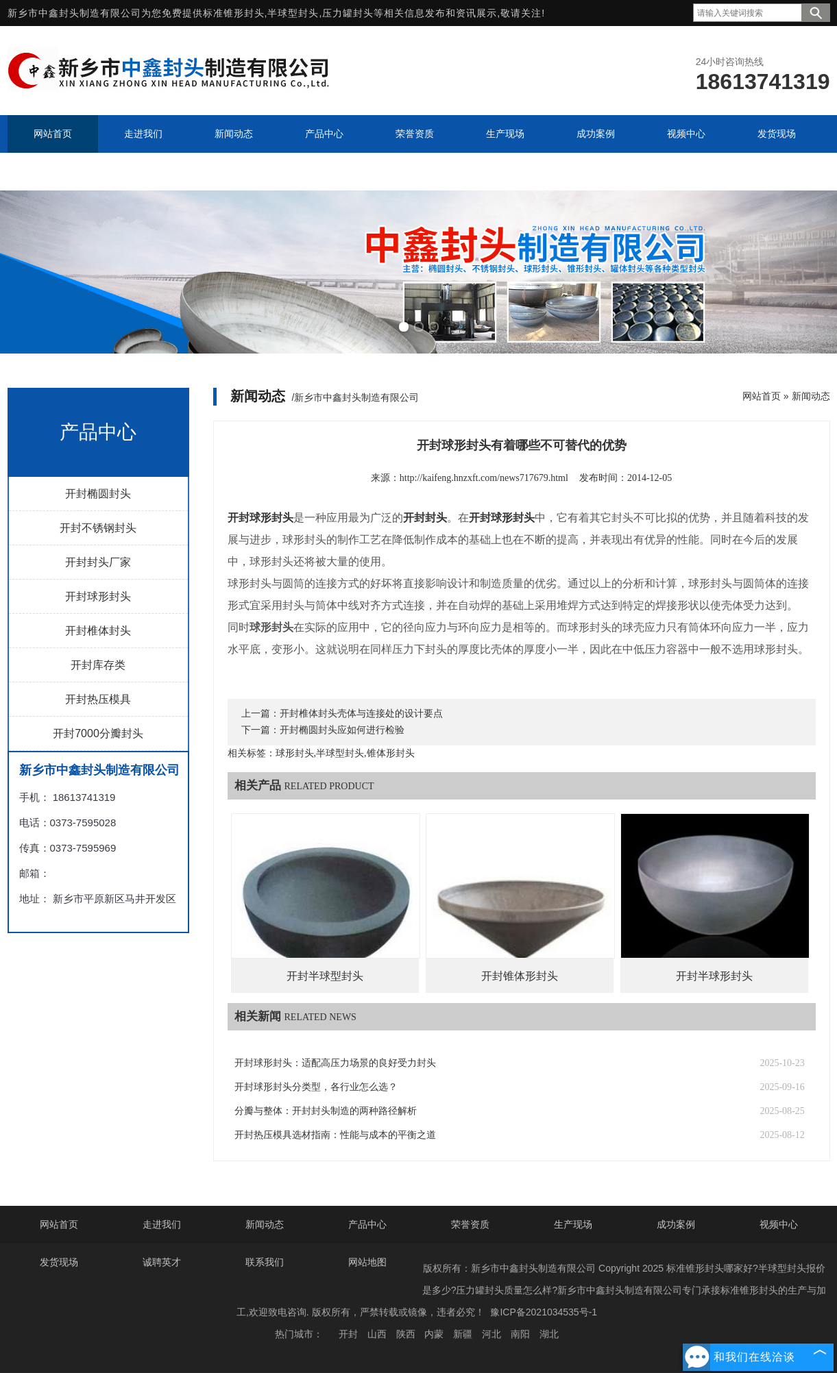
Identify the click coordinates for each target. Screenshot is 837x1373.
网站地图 (367, 1262)
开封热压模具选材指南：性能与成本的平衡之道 (335, 1135)
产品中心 (367, 1224)
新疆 (462, 1333)
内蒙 (434, 1333)
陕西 (405, 1333)
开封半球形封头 (714, 976)
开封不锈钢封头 (98, 528)
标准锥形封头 (234, 13)
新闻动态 (811, 396)
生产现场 (573, 1224)
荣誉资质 (470, 1224)
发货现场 (59, 1262)
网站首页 (761, 396)
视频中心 (779, 1224)
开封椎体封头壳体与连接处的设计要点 (361, 713)
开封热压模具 (98, 699)
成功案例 (676, 1224)
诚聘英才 (162, 1262)
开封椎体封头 (98, 630)
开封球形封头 (98, 596)
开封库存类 (98, 665)
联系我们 (264, 1262)
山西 (377, 1333)
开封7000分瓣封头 (98, 733)
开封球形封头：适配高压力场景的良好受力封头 (335, 1063)
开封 (348, 1333)
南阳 (520, 1333)
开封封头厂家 (98, 562)
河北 (491, 1333)
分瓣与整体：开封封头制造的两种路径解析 (325, 1111)
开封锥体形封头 (519, 976)
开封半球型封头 (325, 976)
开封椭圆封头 (98, 493)
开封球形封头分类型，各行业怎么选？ (316, 1087)
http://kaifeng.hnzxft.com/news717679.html (484, 478)
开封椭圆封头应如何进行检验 (342, 730)
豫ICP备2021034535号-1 (543, 1312)
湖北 (549, 1333)
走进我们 (162, 1224)
